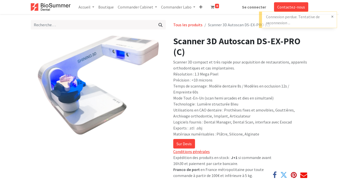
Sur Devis (184, 143)
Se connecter (254, 7)
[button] (200, 7)
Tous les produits (187, 24)
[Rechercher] (160, 25)
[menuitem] (106, 7)
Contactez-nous (291, 7)
